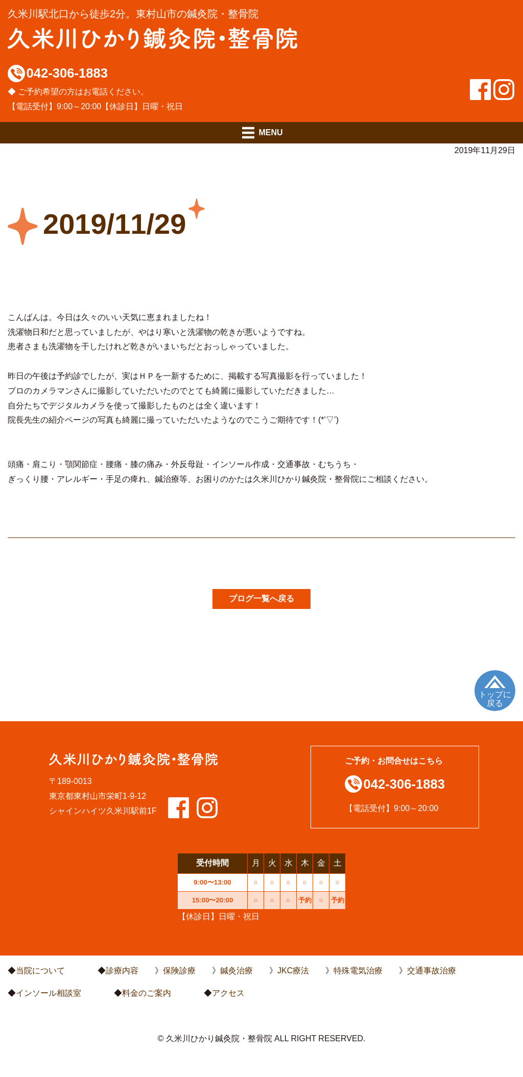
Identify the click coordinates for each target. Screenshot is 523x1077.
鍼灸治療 (236, 970)
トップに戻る (495, 699)
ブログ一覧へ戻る (261, 598)
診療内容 (122, 970)
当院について (40, 970)
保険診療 (179, 970)
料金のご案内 (146, 993)
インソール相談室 (48, 993)
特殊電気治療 (358, 970)
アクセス (228, 993)
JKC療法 (293, 970)
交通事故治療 (431, 970)
